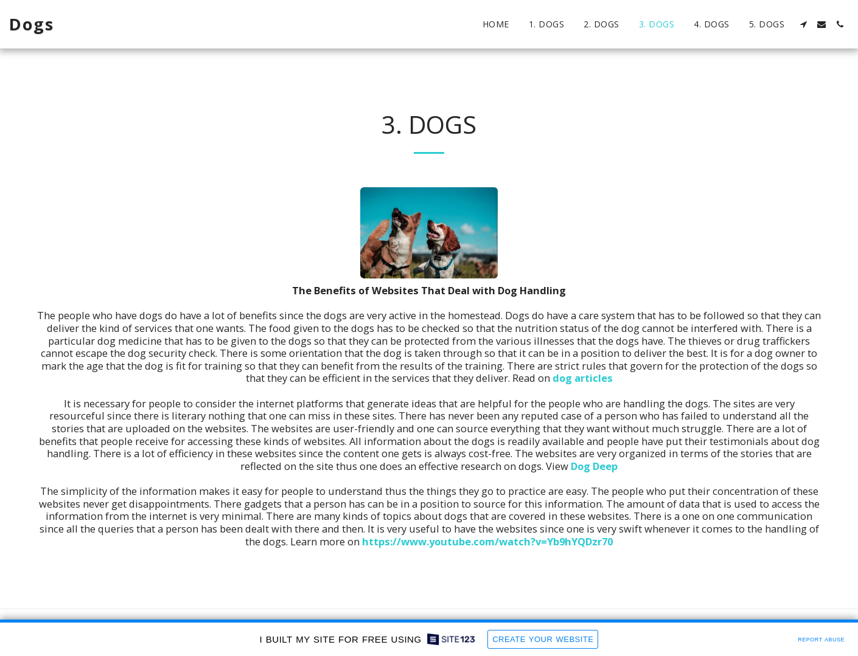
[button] (803, 24)
